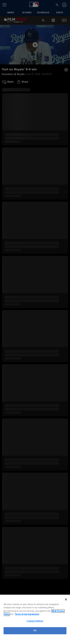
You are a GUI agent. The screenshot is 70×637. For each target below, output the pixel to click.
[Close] (66, 599)
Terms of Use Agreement (27, 614)
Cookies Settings (35, 621)
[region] (35, 616)
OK (34, 630)
